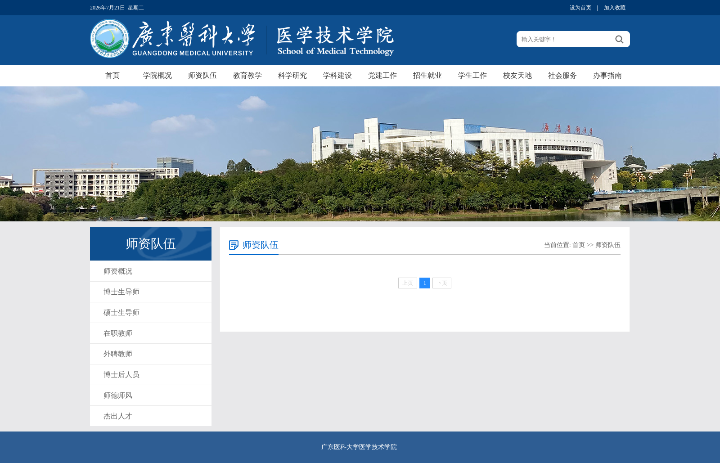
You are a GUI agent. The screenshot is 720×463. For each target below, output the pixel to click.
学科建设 (337, 75)
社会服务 (562, 75)
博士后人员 (122, 374)
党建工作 (382, 75)
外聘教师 (118, 354)
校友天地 (517, 75)
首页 (112, 75)
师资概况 (118, 271)
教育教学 (247, 75)
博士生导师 (122, 292)
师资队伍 (202, 75)
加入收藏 (615, 7)
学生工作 (472, 75)
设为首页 (580, 7)
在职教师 (118, 333)
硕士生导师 (122, 312)
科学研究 (292, 75)
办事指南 (607, 75)
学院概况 (157, 75)
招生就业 (427, 75)
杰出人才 (118, 416)
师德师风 (118, 395)
